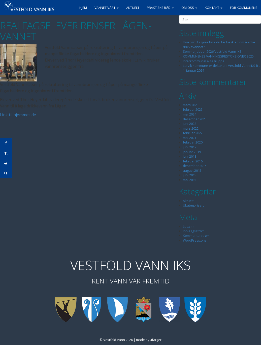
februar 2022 (193, 133)
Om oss (189, 7)
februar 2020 (193, 142)
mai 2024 (189, 114)
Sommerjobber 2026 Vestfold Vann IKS (212, 51)
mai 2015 (189, 180)
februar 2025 (193, 109)
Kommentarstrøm (196, 235)
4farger (155, 339)
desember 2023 (195, 119)
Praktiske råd (160, 7)
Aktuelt (132, 7)
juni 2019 (189, 147)
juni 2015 (189, 175)
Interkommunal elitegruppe (203, 61)
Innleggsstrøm (194, 231)
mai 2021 (189, 137)
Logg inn (189, 226)
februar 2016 (193, 161)
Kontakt (213, 7)
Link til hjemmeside (18, 115)
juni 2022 (189, 123)
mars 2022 (191, 128)
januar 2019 (192, 152)
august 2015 (192, 170)
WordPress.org (194, 240)
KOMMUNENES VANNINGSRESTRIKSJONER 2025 (218, 56)
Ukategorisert (193, 205)
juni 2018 (189, 156)
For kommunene (243, 7)
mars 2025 (191, 105)
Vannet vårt (106, 7)
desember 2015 (195, 165)
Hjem (83, 7)
